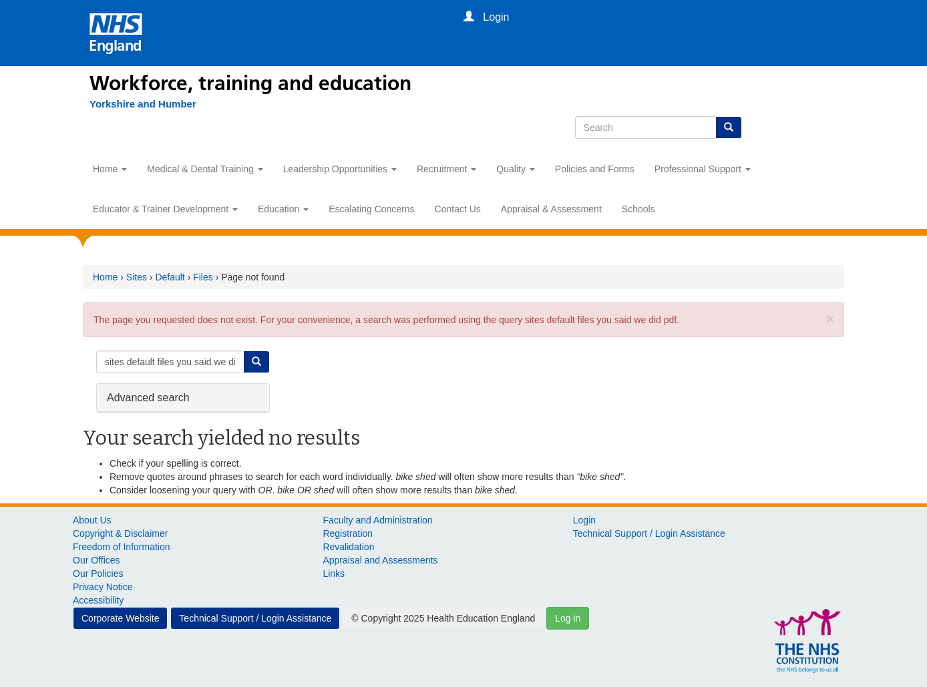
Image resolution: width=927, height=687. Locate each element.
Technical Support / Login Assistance (649, 533)
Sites (136, 277)
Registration (348, 533)
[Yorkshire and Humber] (142, 104)
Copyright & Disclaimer (120, 533)
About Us (92, 520)
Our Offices (96, 560)
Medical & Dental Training (204, 169)
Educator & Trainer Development (165, 209)
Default (169, 277)
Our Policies (98, 573)
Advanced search (148, 397)
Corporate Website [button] (120, 618)
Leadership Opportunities (340, 169)
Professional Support (703, 169)
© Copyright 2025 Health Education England (443, 618)
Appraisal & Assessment (551, 209)
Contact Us (458, 209)
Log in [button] (567, 618)
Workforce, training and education (250, 83)
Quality (515, 169)
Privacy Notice (102, 587)
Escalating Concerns (371, 209)
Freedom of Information (121, 546)
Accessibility (98, 600)
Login (584, 520)
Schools (638, 209)
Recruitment (446, 169)
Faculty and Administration (377, 520)
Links (334, 573)
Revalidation (348, 546)
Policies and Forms (594, 169)
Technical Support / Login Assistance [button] (255, 618)
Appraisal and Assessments (380, 560)
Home (110, 169)
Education (283, 209)
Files (203, 277)
